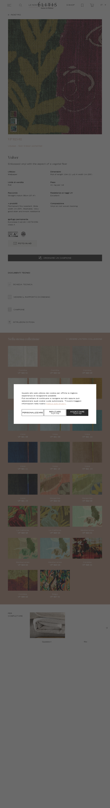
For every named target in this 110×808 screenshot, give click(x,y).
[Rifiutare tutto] (55, 412)
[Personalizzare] (33, 412)
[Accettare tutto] (77, 412)
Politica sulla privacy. (56, 404)
